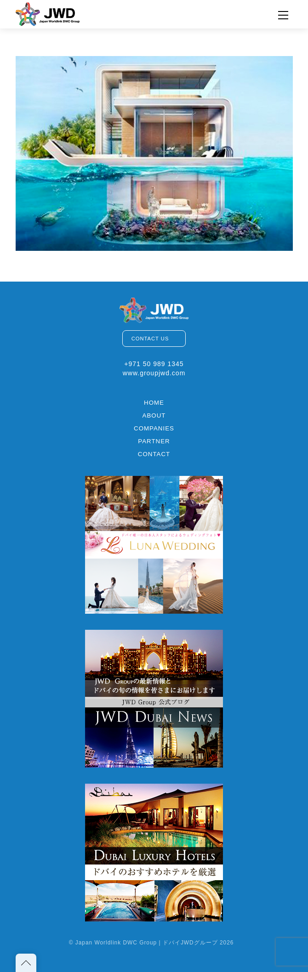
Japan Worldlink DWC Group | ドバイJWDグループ (146, 942)
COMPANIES (154, 428)
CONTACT (154, 454)
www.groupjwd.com (154, 373)
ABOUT (154, 415)
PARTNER (154, 441)
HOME (154, 402)
